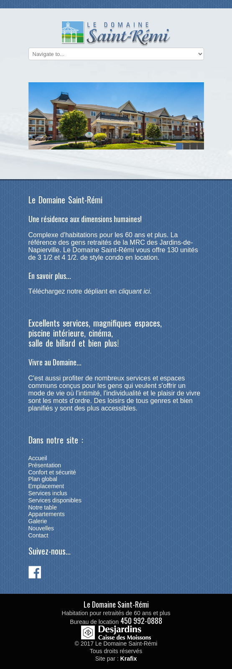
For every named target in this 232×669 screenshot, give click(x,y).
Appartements (46, 514)
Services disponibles (55, 500)
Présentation (44, 465)
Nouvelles (41, 528)
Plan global (42, 479)
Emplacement (46, 486)
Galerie (37, 521)
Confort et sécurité (52, 472)
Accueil (37, 458)
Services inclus (47, 493)
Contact (38, 535)
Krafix (128, 658)
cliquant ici (134, 291)
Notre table (42, 507)
